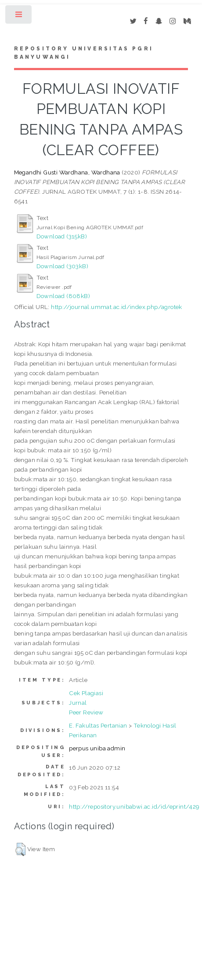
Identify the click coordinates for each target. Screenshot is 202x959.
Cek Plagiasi (86, 692)
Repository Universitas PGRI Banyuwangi (83, 53)
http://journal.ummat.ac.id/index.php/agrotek (116, 306)
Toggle (19, 16)
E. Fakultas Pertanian (98, 725)
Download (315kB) (61, 236)
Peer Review (86, 712)
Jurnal (78, 702)
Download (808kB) (63, 295)
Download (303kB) (62, 266)
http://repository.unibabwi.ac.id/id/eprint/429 (134, 806)
